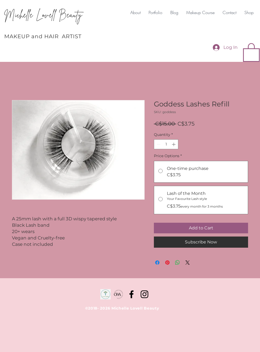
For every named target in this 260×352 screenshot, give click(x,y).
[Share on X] (187, 262)
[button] (251, 52)
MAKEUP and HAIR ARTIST (42, 36)
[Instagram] (144, 294)
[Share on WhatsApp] (177, 262)
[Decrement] (158, 144)
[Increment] (174, 144)
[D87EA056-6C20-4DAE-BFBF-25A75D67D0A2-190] (118, 294)
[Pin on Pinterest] (167, 262)
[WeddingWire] (105, 294)
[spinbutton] (166, 144)
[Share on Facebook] (157, 262)
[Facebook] (131, 294)
